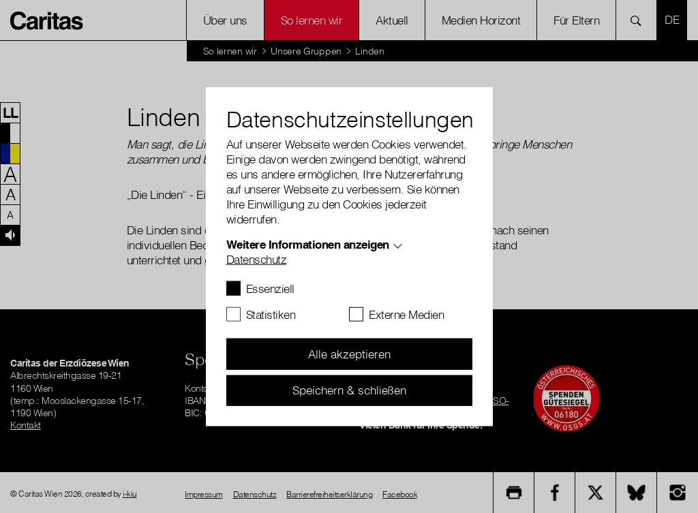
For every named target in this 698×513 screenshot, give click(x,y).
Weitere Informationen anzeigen (307, 244)
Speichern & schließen (349, 390)
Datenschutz (256, 259)
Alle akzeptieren (349, 354)
